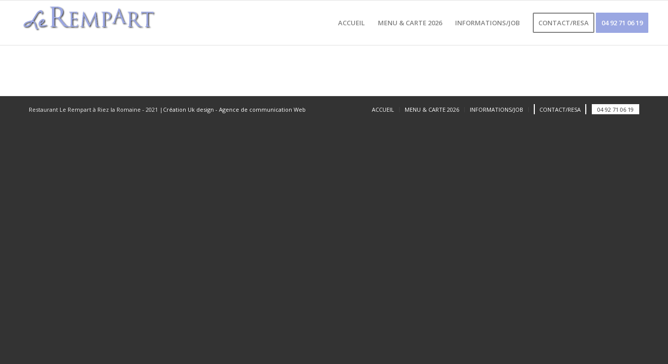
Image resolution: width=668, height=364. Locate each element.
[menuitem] (351, 23)
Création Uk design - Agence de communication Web (234, 109)
